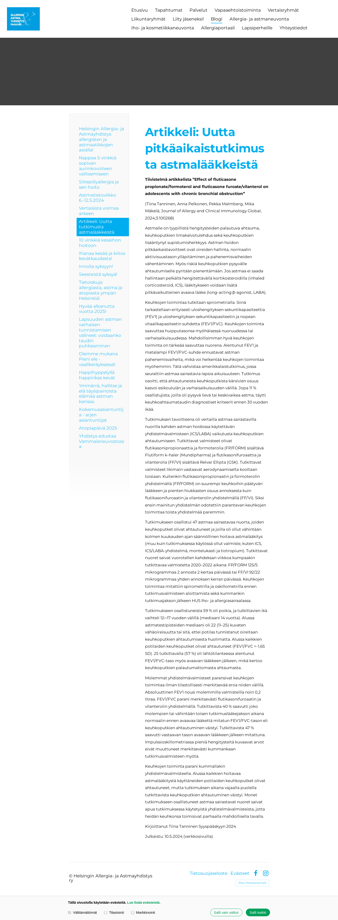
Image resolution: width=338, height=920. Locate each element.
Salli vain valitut (226, 912)
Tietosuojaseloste (208, 873)
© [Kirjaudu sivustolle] (71, 876)
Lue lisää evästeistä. (143, 902)
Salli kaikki (258, 912)
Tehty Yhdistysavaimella (252, 882)
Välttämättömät (82, 912)
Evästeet (239, 873)
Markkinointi (143, 912)
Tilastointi (114, 912)
